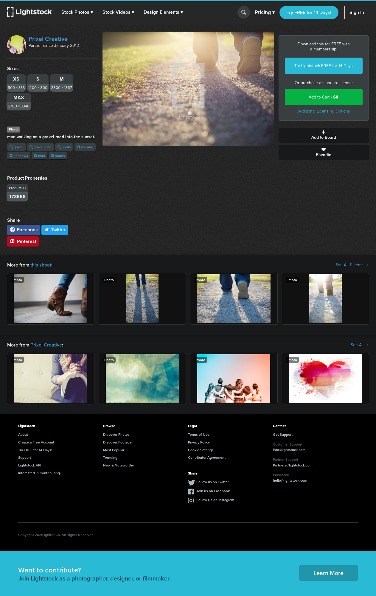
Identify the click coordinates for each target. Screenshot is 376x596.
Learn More (328, 573)
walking (85, 147)
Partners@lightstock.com (293, 465)
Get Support (283, 434)
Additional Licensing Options (323, 111)
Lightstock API (29, 465)
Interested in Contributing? (40, 472)
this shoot (40, 264)
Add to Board (324, 135)
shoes (58, 155)
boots (64, 147)
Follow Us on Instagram (215, 499)
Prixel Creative (48, 38)
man (39, 155)
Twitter (55, 229)
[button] (77, 12)
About (23, 434)
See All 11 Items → (352, 265)
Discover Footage (117, 442)
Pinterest (23, 241)
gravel (17, 147)
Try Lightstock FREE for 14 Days (323, 66)
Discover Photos (116, 434)
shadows (19, 155)
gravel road (40, 147)
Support (24, 457)
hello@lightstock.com (290, 480)
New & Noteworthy (118, 465)
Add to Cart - (323, 97)
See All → (360, 345)
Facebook (24, 229)
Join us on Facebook (213, 490)
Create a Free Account (36, 442)
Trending (110, 457)
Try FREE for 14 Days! (309, 12)
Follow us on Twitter (212, 481)
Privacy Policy (199, 442)
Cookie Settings (201, 449)
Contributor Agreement (207, 457)
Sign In (356, 12)
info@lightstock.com (289, 449)
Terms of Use (198, 434)
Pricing (265, 12)
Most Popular (113, 449)
